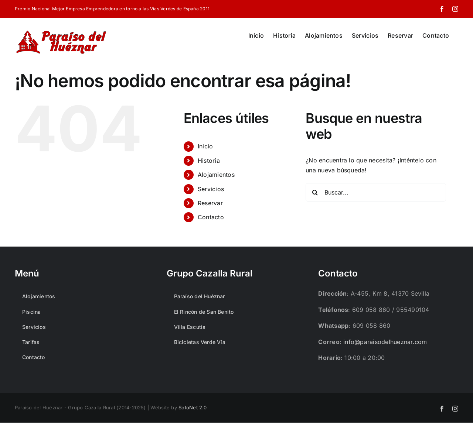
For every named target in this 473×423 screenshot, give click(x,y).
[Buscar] (315, 192)
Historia (209, 160)
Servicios (211, 189)
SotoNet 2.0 (192, 407)
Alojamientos (216, 174)
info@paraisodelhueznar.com (385, 341)
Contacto (211, 217)
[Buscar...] (376, 192)
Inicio (205, 146)
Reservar (210, 203)
